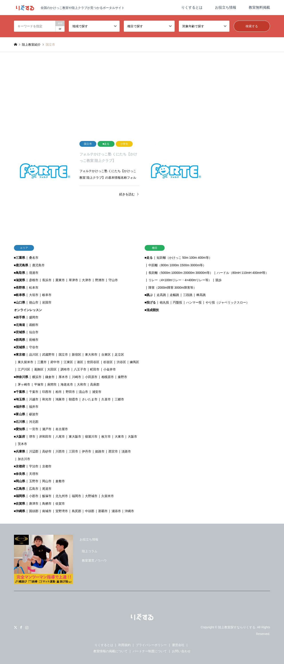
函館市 (33, 325)
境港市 (33, 272)
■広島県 (19, 488)
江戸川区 (24, 369)
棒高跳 (201, 295)
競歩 (218, 280)
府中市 (55, 362)
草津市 (73, 280)
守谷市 (33, 347)
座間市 (52, 384)
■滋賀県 (19, 280)
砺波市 (33, 414)
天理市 (33, 474)
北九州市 (61, 496)
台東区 (106, 354)
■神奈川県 (21, 377)
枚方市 (106, 436)
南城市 (46, 511)
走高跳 (161, 295)
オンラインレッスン (28, 310)
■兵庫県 (19, 451)
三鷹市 (42, 362)
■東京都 (19, 354)
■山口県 (19, 302)
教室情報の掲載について (110, 651)
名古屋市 (61, 429)
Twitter (15, 627)
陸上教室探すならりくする (236, 627)
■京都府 (19, 466)
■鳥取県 (19, 272)
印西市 (46, 392)
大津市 (86, 280)
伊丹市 (86, 451)
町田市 (94, 369)
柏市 (58, 392)
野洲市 (100, 280)
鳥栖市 (46, 503)
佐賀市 (60, 503)
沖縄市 (129, 511)
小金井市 (109, 369)
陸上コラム (89, 551)
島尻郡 (76, 511)
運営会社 (178, 645)
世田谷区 (93, 362)
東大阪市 (75, 436)
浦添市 (116, 511)
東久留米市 (25, 362)
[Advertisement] (142, 94)
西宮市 (113, 451)
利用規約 (124, 645)
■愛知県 (19, 429)
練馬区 (134, 362)
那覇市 (103, 511)
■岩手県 (19, 317)
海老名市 (67, 384)
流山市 (83, 392)
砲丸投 (164, 302)
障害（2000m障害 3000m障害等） (172, 287)
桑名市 (33, 257)
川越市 (33, 399)
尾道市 (46, 488)
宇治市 (33, 466)
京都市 (46, 466)
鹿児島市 (38, 265)
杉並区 (108, 362)
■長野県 (19, 287)
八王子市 (80, 369)
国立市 (63, 354)
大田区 (52, 369)
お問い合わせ (181, 651)
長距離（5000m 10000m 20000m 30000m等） (180, 272)
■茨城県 (19, 347)
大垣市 (33, 295)
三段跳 (187, 295)
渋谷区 (121, 362)
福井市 (33, 406)
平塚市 (38, 384)
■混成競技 (152, 310)
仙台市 (33, 332)
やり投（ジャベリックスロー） (227, 302)
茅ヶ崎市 (24, 384)
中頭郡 (89, 511)
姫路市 (100, 451)
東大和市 (91, 354)
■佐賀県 (19, 503)
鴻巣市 (60, 399)
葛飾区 (38, 369)
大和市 (81, 384)
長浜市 (46, 280)
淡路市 (126, 451)
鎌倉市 (50, 377)
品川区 (33, 354)
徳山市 (33, 302)
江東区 (68, 362)
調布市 (65, 369)
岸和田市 (45, 436)
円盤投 (177, 302)
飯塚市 (46, 496)
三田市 (73, 451)
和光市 (46, 399)
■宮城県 (19, 332)
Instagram (26, 627)
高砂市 (46, 451)
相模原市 (107, 377)
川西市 (60, 451)
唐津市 (33, 503)
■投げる (150, 302)
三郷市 (119, 399)
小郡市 (33, 496)
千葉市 (33, 392)
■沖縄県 (19, 511)
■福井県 (19, 406)
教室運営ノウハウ (94, 560)
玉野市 (33, 481)
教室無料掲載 (259, 7)
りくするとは (192, 7)
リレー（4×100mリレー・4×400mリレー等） (179, 280)
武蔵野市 (48, 354)
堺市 (32, 436)
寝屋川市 (91, 436)
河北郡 (33, 421)
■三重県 (19, 257)
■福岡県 (19, 496)
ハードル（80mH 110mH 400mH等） (242, 272)
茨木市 (22, 444)
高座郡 (94, 384)
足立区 (119, 354)
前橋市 (33, 339)
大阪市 (132, 436)
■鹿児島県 (21, 265)
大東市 (119, 436)
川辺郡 (33, 451)
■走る (149, 257)
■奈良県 (19, 474)
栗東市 (60, 280)
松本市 (33, 287)
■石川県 (19, 421)
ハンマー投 (194, 302)
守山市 (113, 280)
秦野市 (122, 377)
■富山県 (19, 414)
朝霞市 (73, 399)
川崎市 (76, 377)
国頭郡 (33, 511)
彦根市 (33, 280)
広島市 (33, 488)
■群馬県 (19, 339)
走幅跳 (174, 295)
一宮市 (33, 429)
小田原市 (91, 377)
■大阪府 (19, 436)
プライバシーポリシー (151, 645)
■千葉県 (19, 392)
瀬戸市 (46, 429)
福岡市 (76, 496)
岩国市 (46, 302)
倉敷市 (60, 481)
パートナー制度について (150, 651)
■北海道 (19, 325)
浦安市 (96, 392)
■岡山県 (19, 481)
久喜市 (106, 399)
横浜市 (36, 377)
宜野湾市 (61, 511)
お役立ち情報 (225, 7)
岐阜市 (46, 295)
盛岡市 (33, 317)
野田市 (70, 392)
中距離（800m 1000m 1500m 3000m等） (177, 265)
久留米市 (107, 496)
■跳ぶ (149, 295)
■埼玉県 (19, 399)
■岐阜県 (19, 295)
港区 (80, 362)
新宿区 (76, 354)
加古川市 (24, 459)
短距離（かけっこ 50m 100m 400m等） (184, 257)
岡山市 (46, 481)
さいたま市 (89, 399)
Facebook (21, 627)
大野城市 (91, 496)
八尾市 (60, 436)
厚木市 (63, 377)
